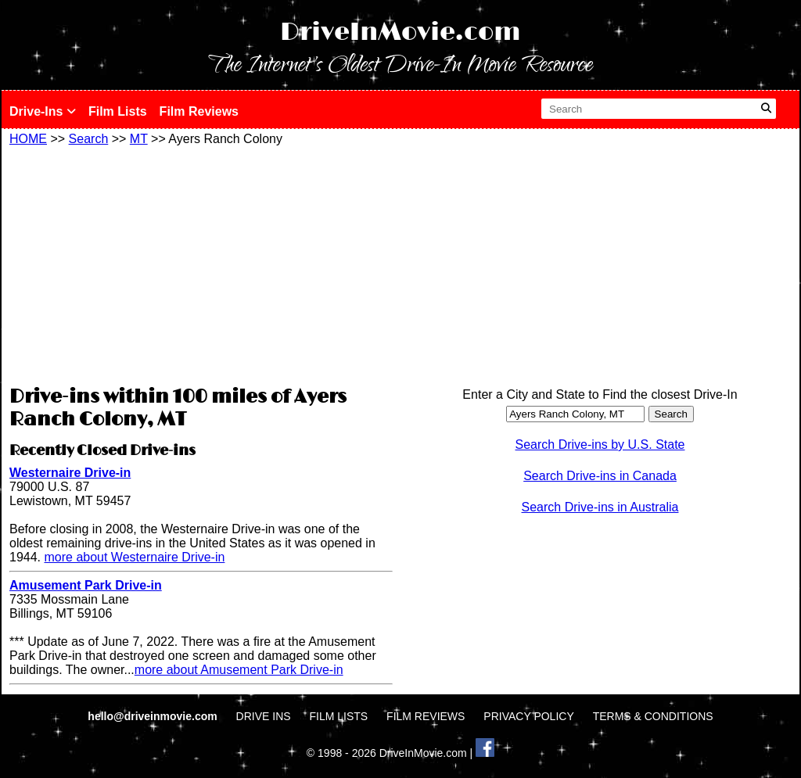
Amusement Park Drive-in (85, 585)
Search (89, 138)
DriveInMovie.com (400, 32)
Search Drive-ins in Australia (600, 507)
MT (139, 138)
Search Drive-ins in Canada (600, 475)
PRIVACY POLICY (528, 716)
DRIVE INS (263, 716)
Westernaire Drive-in (70, 472)
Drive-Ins (42, 111)
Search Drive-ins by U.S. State (600, 444)
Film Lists (117, 111)
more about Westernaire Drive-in (134, 557)
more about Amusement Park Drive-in (239, 669)
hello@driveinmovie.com (154, 716)
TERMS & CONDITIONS (653, 716)
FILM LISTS (339, 716)
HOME (28, 138)
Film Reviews (199, 111)
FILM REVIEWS (425, 716)
